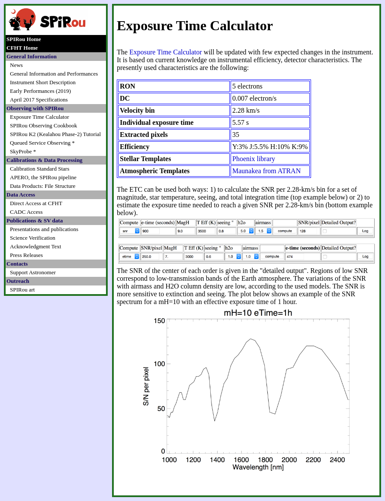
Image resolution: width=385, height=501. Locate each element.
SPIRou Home (23, 39)
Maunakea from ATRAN (266, 170)
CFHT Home (22, 47)
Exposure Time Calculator (165, 52)
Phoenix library (253, 158)
